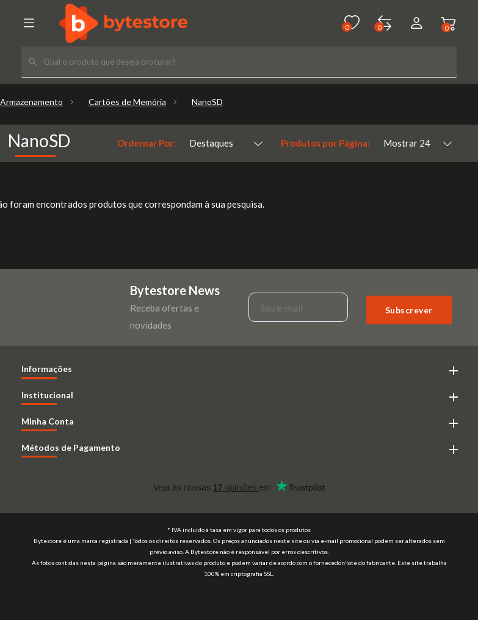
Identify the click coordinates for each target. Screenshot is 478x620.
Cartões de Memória (127, 102)
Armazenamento (31, 102)
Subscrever (409, 310)
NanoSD (207, 102)
